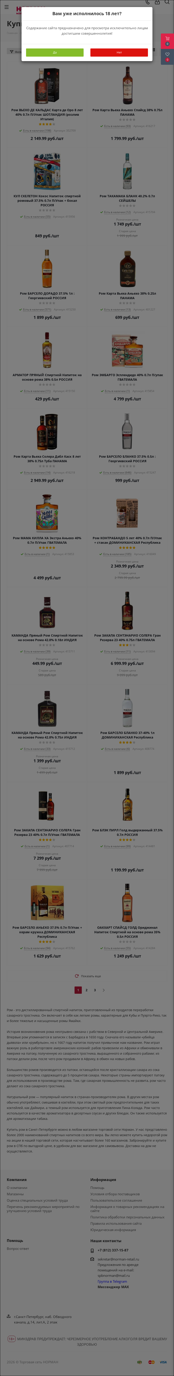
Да (55, 52)
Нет (119, 52)
